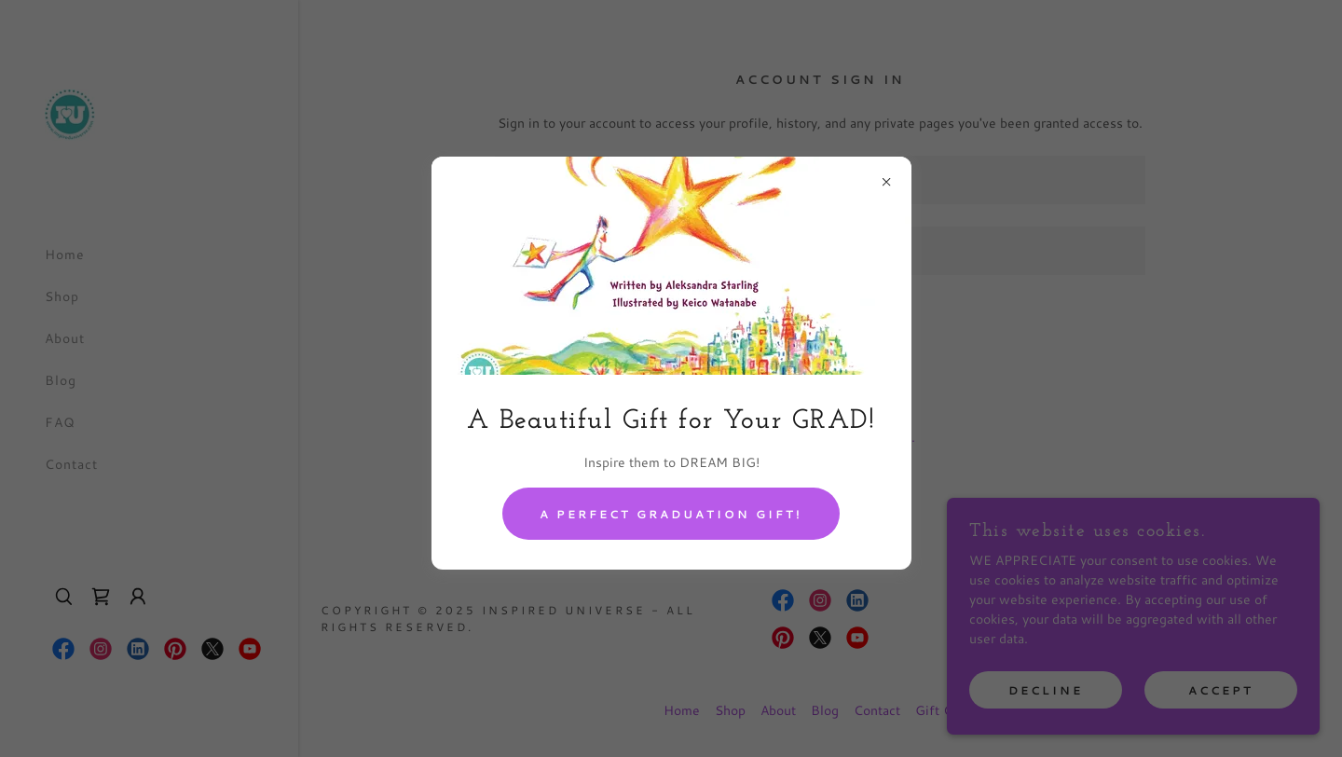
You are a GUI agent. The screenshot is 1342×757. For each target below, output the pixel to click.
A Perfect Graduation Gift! (671, 514)
